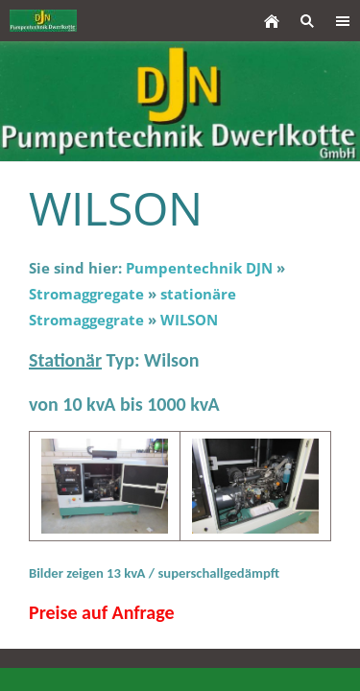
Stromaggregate (86, 293)
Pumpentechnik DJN (199, 267)
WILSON (189, 319)
